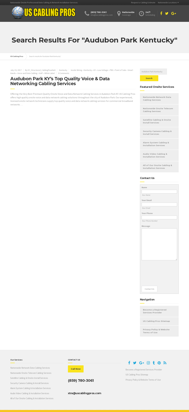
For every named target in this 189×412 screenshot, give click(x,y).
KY (95, 70)
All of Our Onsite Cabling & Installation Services (157, 160)
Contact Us (149, 282)
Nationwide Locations (167, 2)
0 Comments (63, 73)
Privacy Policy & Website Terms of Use (156, 324)
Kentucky (63, 70)
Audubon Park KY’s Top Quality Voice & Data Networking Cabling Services (60, 81)
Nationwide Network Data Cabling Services (157, 92)
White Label (49, 73)
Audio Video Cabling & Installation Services (155, 148)
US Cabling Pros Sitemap (156, 314)
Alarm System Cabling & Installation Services (156, 137)
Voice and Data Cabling (27, 73)
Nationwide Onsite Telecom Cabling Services (158, 103)
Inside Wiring (76, 70)
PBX (111, 70)
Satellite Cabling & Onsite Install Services (157, 114)
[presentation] (154, 266)
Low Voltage (102, 70)
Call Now (76, 362)
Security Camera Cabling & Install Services (157, 126)
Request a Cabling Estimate (143, 2)
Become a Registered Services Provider (154, 304)
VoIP (41, 73)
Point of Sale (120, 70)
